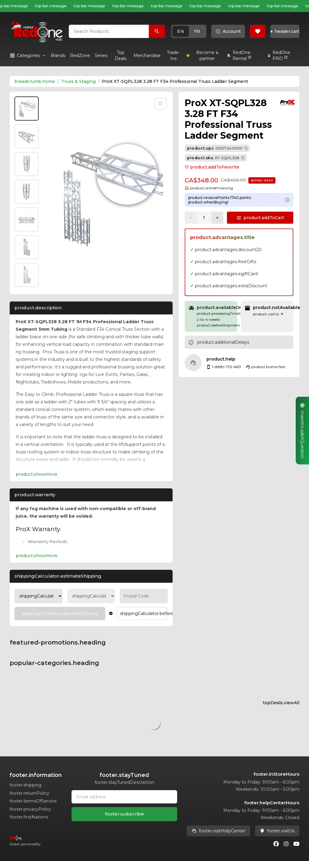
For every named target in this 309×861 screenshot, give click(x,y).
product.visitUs (268, 314)
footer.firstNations (29, 817)
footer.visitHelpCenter (218, 831)
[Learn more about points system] (287, 199)
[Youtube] (296, 844)
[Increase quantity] (217, 218)
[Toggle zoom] (160, 104)
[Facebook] (276, 844)
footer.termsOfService (33, 801)
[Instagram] (286, 844)
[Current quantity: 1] (204, 218)
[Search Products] (157, 31)
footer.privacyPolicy (30, 809)
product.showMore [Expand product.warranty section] (36, 555)
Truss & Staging (78, 81)
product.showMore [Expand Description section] (36, 474)
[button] (188, 31)
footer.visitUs (277, 831)
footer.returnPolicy (29, 793)
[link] (58, 55)
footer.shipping (25, 785)
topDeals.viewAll (281, 702)
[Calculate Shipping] (59, 613)
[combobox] (109, 31)
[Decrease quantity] (191, 218)
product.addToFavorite (212, 167)
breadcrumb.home (34, 81)
